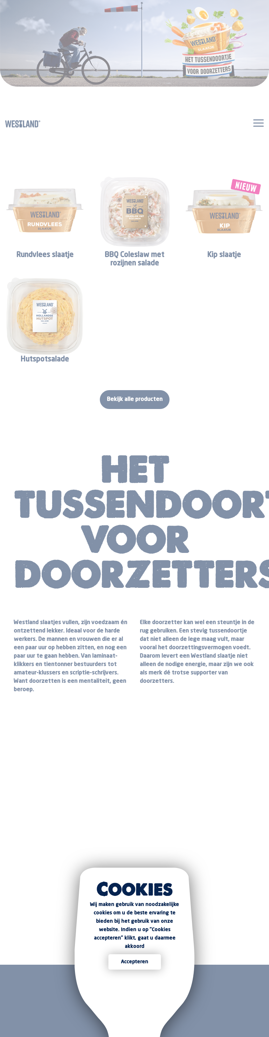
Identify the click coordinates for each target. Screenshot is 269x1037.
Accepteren (134, 961)
